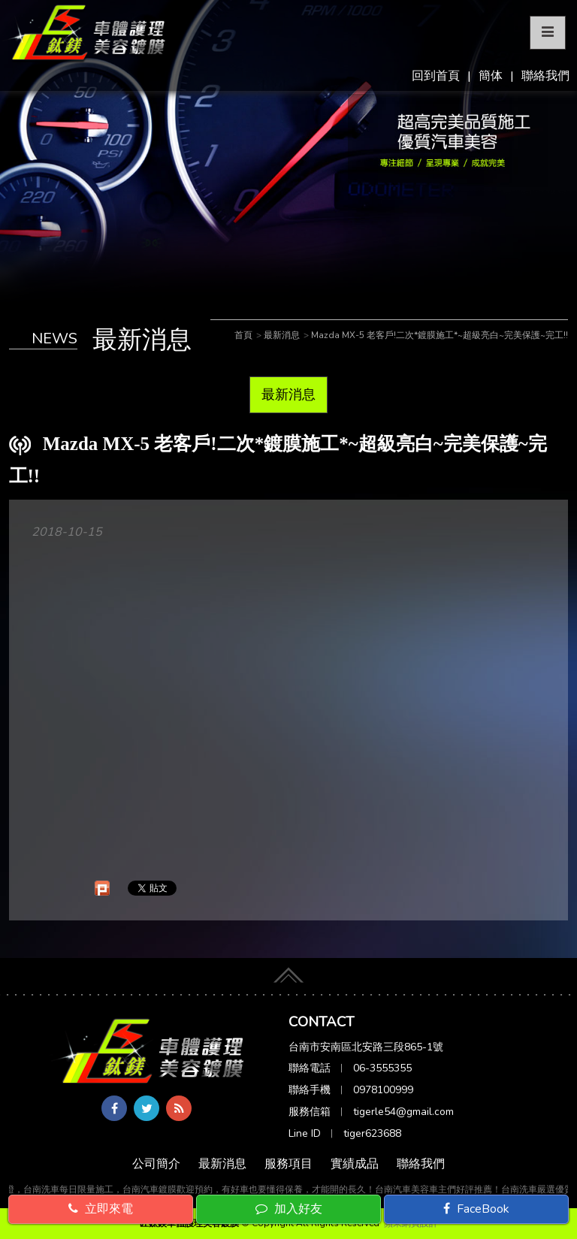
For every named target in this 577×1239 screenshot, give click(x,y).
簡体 (491, 76)
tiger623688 (372, 1133)
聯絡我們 (545, 76)
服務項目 (288, 1164)
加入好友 (288, 1209)
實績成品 (355, 1164)
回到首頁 (436, 76)
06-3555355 (382, 1068)
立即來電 (100, 1209)
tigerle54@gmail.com (403, 1112)
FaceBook (476, 1209)
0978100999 (383, 1090)
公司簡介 (156, 1164)
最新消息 (288, 394)
